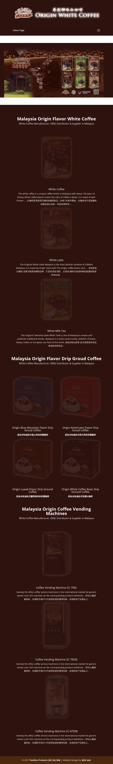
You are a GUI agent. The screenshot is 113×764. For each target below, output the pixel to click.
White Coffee (56, 189)
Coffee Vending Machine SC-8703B (56, 731)
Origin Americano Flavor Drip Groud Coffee (80, 429)
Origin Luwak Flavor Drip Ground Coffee (32, 490)
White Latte (56, 260)
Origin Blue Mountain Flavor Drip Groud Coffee (32, 429)
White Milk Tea (56, 331)
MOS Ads (86, 760)
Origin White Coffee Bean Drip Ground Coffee (80, 490)
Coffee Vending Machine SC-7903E (56, 659)
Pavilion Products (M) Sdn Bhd (45, 760)
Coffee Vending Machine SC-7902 (56, 587)
